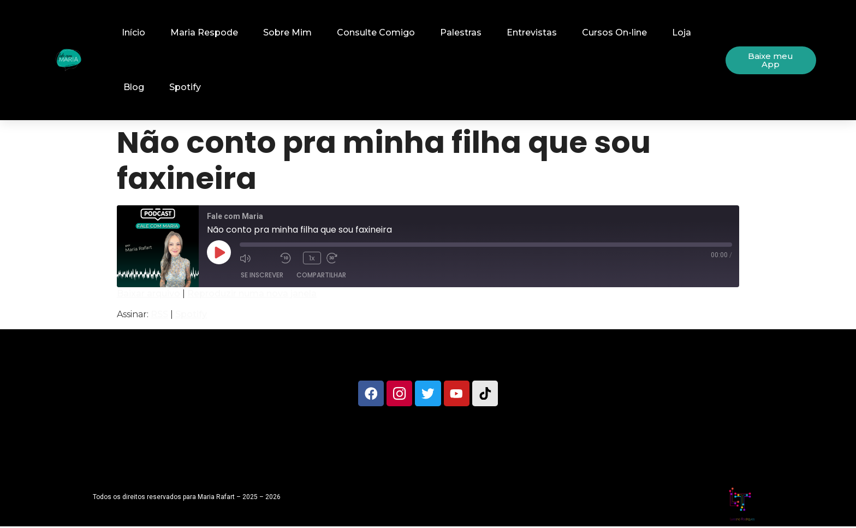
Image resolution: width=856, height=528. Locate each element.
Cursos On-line (614, 32)
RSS (159, 314)
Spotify (185, 87)
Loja (681, 32)
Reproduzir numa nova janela (252, 293)
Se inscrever (262, 275)
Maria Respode (204, 32)
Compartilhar (321, 275)
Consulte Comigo (376, 32)
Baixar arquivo (148, 293)
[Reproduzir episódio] (219, 252)
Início (133, 32)
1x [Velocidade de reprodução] (312, 258)
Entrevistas (532, 32)
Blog (133, 87)
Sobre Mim (287, 32)
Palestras (461, 32)
